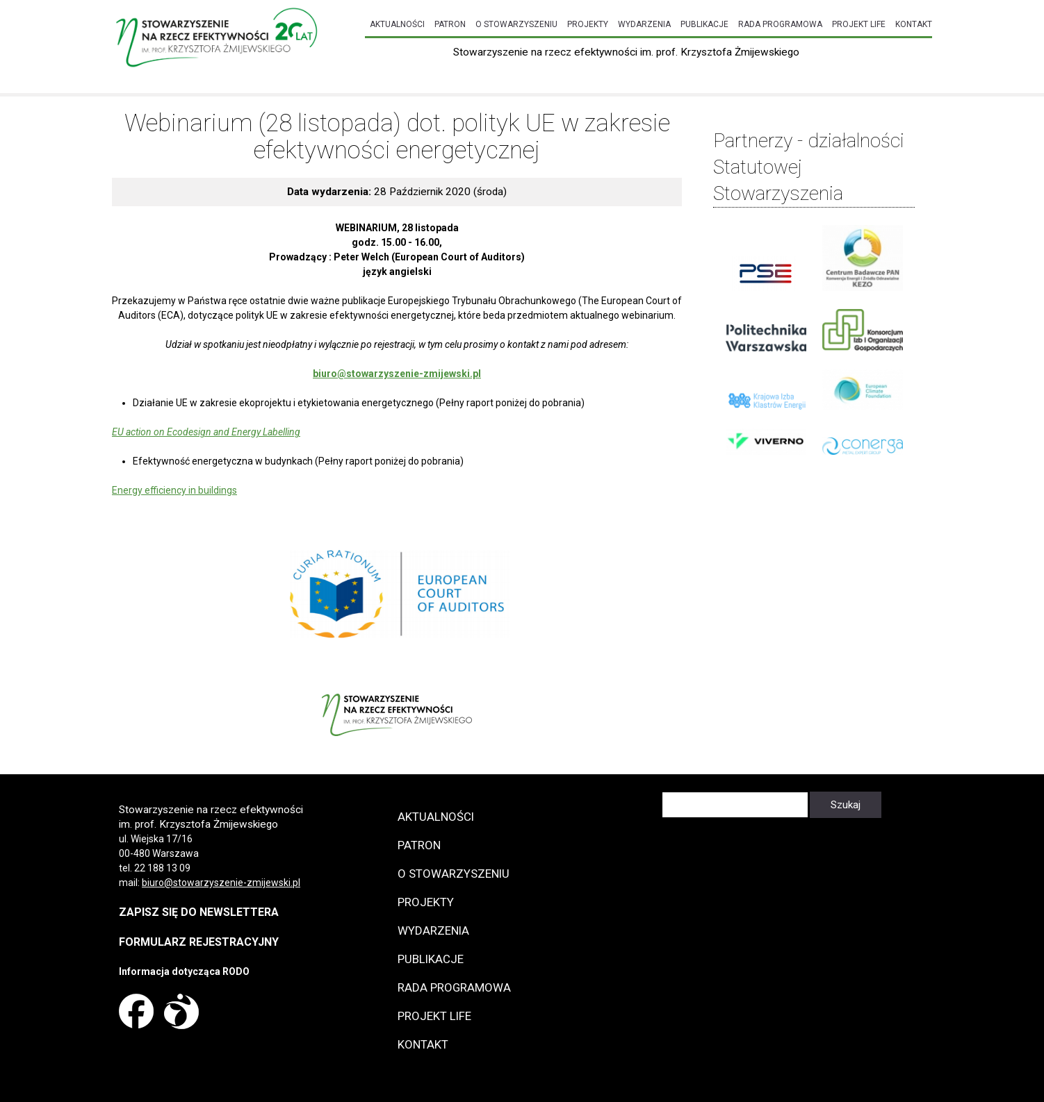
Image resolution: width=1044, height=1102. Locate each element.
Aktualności (397, 24)
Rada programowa (780, 24)
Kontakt (913, 24)
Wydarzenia (644, 24)
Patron (450, 24)
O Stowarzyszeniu (516, 24)
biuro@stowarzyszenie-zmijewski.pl (397, 373)
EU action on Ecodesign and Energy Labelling (206, 431)
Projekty (587, 24)
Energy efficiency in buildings (174, 490)
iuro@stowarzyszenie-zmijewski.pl (223, 882)
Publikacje (704, 24)
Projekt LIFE (859, 24)
